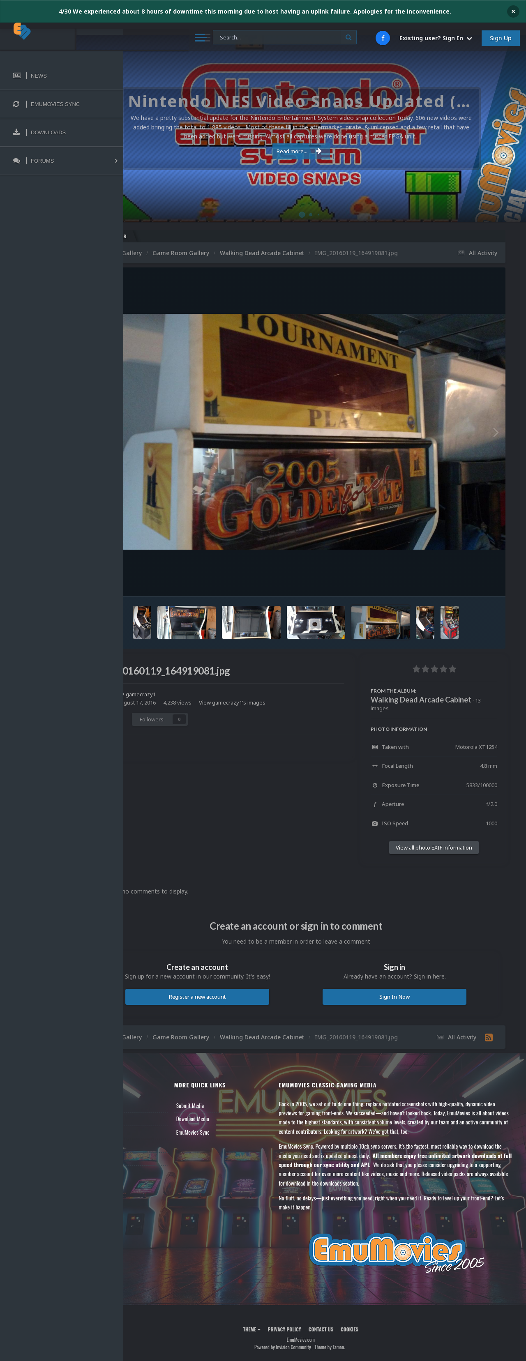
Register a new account (233, 1005)
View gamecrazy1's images (280, 711)
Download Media (230, 1133)
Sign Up (501, 38)
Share (160, 727)
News (143, 1120)
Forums (145, 1133)
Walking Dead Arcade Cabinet (421, 708)
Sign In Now (406, 1005)
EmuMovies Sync (230, 1146)
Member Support (154, 1160)
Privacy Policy (308, 1343)
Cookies (373, 1343)
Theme (275, 1343)
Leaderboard (150, 1146)
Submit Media (228, 1120)
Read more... (323, 151)
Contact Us (149, 1173)
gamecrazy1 (190, 703)
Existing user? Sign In (435, 38)
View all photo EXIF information (434, 856)
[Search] (221, 37)
